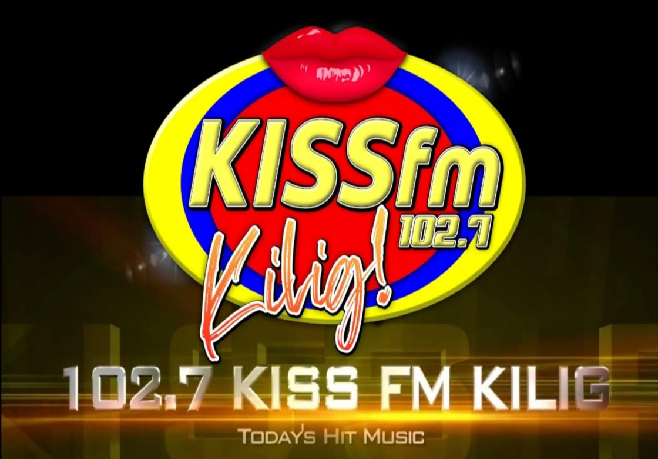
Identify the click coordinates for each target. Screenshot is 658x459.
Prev (15, 229)
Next (642, 229)
